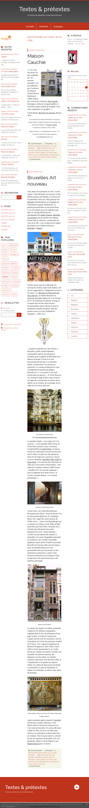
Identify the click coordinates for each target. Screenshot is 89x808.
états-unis (6, 281)
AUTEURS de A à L (8, 210)
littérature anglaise (9, 263)
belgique (14, 254)
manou (71, 219)
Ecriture (17, 281)
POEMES (4, 230)
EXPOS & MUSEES (8, 220)
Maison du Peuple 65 (10, 101)
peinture (5, 294)
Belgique (38, 146)
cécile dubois (40, 152)
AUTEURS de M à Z (8, 213)
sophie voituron (39, 157)
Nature (73, 322)
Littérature (75, 318)
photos (31, 155)
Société (74, 336)
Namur (39, 228)
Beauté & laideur (8, 177)
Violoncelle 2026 (8, 86)
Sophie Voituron (46, 215)
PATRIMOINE (5, 226)
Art (55, 143)
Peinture (74, 331)
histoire (5, 267)
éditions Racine (33, 744)
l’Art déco (57, 720)
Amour (14, 276)
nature (4, 258)
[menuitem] (29, 26)
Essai (13, 249)
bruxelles (14, 285)
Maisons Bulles (7, 126)
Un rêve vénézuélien (9, 71)
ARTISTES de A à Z (8, 216)
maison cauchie (51, 157)
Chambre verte (7, 114)
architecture (47, 148)
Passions (31, 148)
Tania (70, 117)
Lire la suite (79, 43)
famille (4, 285)
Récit (14, 294)
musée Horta (46, 449)
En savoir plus (11, 806)
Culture (53, 146)
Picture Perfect (7, 164)
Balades (31, 146)
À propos (58, 26)
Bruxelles (46, 146)
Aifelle (70, 202)
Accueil (30, 26)
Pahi (69, 237)
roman (4, 254)
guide (55, 152)
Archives (43, 26)
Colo (70, 187)
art (3, 245)
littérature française (10, 272)
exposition (6, 290)
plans (36, 155)
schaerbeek (12, 245)
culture (5, 276)
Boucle (4, 139)
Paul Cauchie (53, 101)
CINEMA (4, 223)
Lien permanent (35, 143)
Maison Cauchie (52, 125)
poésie (5, 249)
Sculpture (15, 267)
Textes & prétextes (44, 9)
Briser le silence (7, 152)
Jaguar (4, 56)
